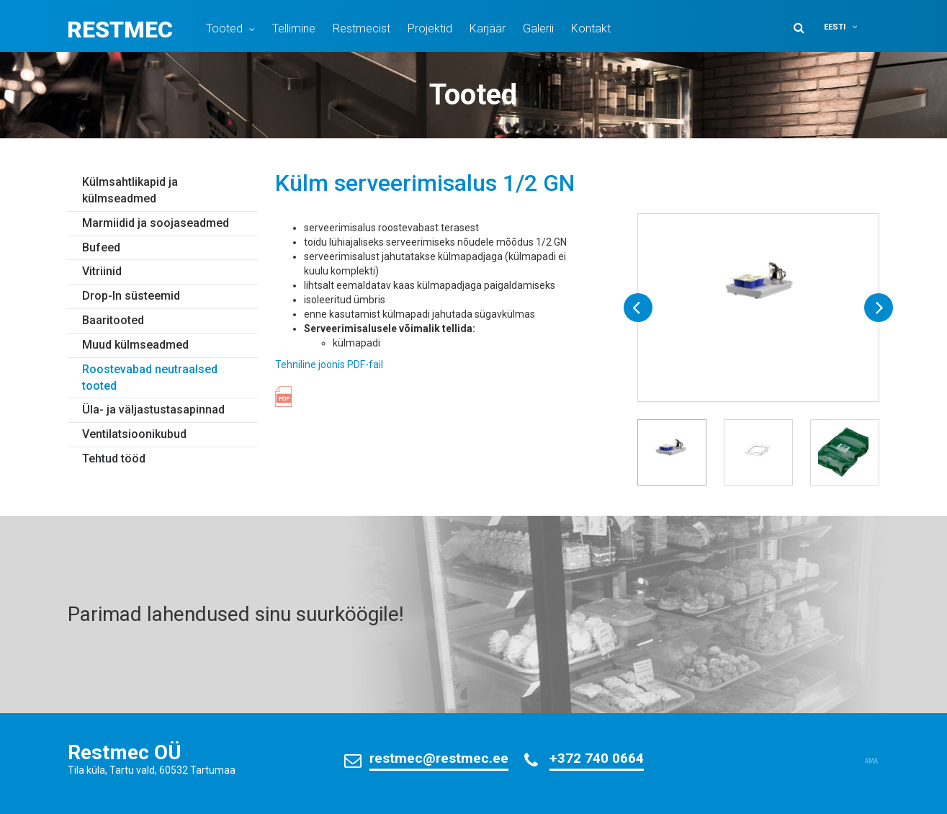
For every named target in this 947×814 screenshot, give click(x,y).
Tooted (224, 28)
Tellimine (293, 28)
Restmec (120, 29)
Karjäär (488, 28)
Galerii (538, 28)
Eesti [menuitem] (834, 27)
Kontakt (591, 28)
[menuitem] (850, 27)
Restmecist (361, 28)
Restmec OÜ (124, 752)
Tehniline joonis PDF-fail (329, 364)
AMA (871, 761)
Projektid (430, 28)
